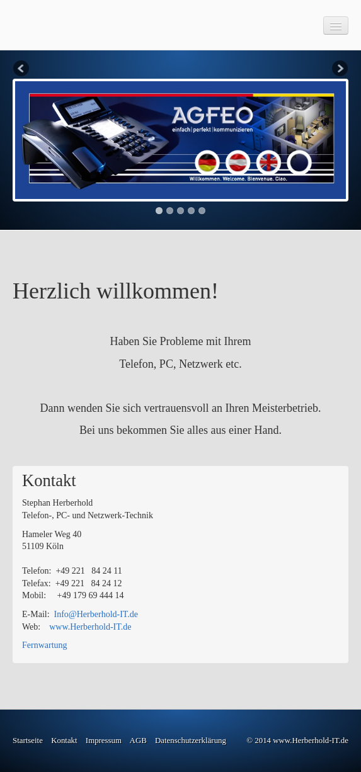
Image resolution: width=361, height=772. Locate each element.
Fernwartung (44, 645)
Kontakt (64, 740)
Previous (22, 69)
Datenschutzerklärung (190, 740)
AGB (138, 740)
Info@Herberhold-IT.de (96, 614)
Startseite (28, 740)
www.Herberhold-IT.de (90, 627)
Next (338, 69)
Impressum (104, 740)
